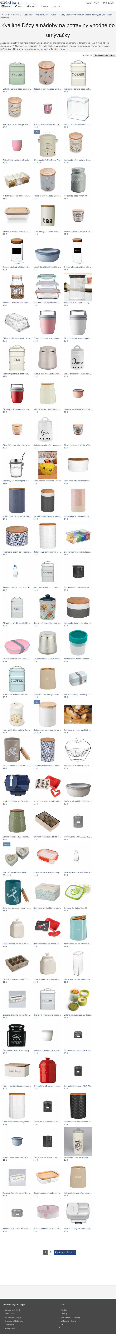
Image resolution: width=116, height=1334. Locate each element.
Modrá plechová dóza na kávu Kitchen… (20, 694)
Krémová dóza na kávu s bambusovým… (82, 1193)
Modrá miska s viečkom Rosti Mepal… (19, 1157)
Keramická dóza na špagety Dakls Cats (81, 1157)
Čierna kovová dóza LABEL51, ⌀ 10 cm (81, 1086)
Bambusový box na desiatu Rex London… (52, 944)
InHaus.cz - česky (68, 1321)
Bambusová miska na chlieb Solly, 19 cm (81, 730)
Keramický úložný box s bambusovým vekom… (54, 516)
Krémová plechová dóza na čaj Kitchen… (21, 374)
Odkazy (64, 1314)
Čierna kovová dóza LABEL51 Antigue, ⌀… (82, 1050)
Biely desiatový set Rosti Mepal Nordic (80, 1229)
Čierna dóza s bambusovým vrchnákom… (82, 1122)
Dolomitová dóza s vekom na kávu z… (19, 766)
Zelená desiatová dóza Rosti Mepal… (19, 160)
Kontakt (64, 1310)
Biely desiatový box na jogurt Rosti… (80, 338)
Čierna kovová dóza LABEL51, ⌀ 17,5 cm (51, 1122)
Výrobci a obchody (13, 1310)
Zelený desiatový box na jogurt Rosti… (50, 338)
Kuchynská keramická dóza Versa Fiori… (51, 623)
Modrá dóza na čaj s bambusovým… (80, 944)
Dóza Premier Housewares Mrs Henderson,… (23, 944)
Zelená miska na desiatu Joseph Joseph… (82, 1015)
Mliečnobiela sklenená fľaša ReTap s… (81, 872)
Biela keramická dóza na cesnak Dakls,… (51, 445)
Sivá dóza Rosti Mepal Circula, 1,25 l (80, 801)
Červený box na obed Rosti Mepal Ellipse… (22, 409)
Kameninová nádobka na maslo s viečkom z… (23, 1086)
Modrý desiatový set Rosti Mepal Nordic (20, 801)
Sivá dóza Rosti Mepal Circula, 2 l (78, 409)
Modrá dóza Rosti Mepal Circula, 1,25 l (50, 267)
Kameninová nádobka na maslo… (48, 908)
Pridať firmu (10, 1328)
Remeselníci (10, 1314)
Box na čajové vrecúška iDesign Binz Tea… (83, 552)
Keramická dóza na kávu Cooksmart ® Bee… (22, 730)
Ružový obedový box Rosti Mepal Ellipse (20, 659)
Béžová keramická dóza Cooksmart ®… (51, 89)
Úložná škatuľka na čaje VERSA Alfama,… (21, 979)
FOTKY (6, 6)
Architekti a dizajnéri (13, 1317)
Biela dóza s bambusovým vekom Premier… (83, 481)
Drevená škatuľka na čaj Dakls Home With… (22, 1015)
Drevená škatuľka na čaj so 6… (47, 837)
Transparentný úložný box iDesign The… (81, 124)
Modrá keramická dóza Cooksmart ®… (50, 196)
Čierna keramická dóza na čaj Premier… (20, 1050)
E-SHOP (32, 6)
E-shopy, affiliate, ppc (14, 1321)
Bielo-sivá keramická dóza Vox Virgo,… (81, 231)
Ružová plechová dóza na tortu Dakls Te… (52, 1229)
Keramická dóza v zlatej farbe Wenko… (51, 659)
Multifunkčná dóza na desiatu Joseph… (81, 659)
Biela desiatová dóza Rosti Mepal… (49, 1050)
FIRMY (19, 6)
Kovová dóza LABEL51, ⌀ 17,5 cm (79, 837)
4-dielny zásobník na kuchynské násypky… (21, 196)
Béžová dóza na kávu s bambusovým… (51, 409)
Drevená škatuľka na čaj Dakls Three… (20, 1193)
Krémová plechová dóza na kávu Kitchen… (82, 89)
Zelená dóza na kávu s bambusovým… (20, 837)
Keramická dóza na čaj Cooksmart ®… (20, 124)
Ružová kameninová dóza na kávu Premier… (83, 516)
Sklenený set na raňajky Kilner (16, 481)
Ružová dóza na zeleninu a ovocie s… (50, 124)
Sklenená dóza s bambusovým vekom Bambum (23, 231)
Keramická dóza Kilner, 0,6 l (76, 196)
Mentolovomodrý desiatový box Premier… (82, 694)
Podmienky (9, 1325)
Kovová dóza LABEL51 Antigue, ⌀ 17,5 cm (21, 1229)
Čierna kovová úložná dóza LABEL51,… (81, 587)
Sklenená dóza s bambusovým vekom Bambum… (55, 1193)
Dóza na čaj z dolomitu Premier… (48, 231)
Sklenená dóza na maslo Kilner (16, 338)
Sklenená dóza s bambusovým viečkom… (82, 303)
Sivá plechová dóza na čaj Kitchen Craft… (21, 623)
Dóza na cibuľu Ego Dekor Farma (48, 160)
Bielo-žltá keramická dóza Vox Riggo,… (20, 445)
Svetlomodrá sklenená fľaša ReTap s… (20, 587)
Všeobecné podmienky (70, 1317)
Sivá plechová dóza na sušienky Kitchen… (52, 1015)
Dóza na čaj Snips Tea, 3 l (75, 908)
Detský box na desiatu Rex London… (50, 801)
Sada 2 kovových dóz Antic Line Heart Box (21, 872)
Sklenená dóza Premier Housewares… (20, 303)
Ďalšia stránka (64, 1252)
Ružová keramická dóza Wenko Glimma (51, 374)
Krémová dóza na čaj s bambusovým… (51, 694)
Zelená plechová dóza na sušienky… (19, 89)
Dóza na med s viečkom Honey (47, 481)
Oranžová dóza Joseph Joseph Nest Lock (52, 872)
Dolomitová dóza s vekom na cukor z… (20, 908)
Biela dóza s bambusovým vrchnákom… (51, 552)
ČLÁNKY (44, 6)
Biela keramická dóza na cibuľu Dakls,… (81, 374)
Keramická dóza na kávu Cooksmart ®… (81, 160)
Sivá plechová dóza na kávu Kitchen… (50, 587)
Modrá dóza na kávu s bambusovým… (19, 516)
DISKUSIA (56, 6)
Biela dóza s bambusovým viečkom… (50, 730)
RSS (63, 1325)
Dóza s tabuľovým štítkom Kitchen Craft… (21, 267)
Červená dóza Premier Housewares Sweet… (53, 1086)
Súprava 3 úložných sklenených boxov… (51, 303)
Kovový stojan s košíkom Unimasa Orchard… (83, 766)
